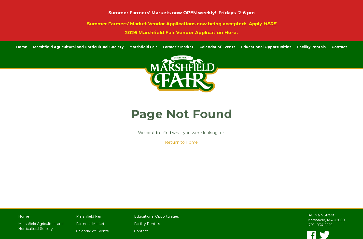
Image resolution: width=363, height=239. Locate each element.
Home (21, 47)
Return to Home (181, 142)
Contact (339, 47)
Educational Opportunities (266, 47)
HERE (269, 24)
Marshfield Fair (143, 47)
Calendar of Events (217, 47)
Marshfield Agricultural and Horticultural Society (78, 47)
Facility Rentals (311, 47)
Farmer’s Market (178, 47)
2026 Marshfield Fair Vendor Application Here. (181, 32)
